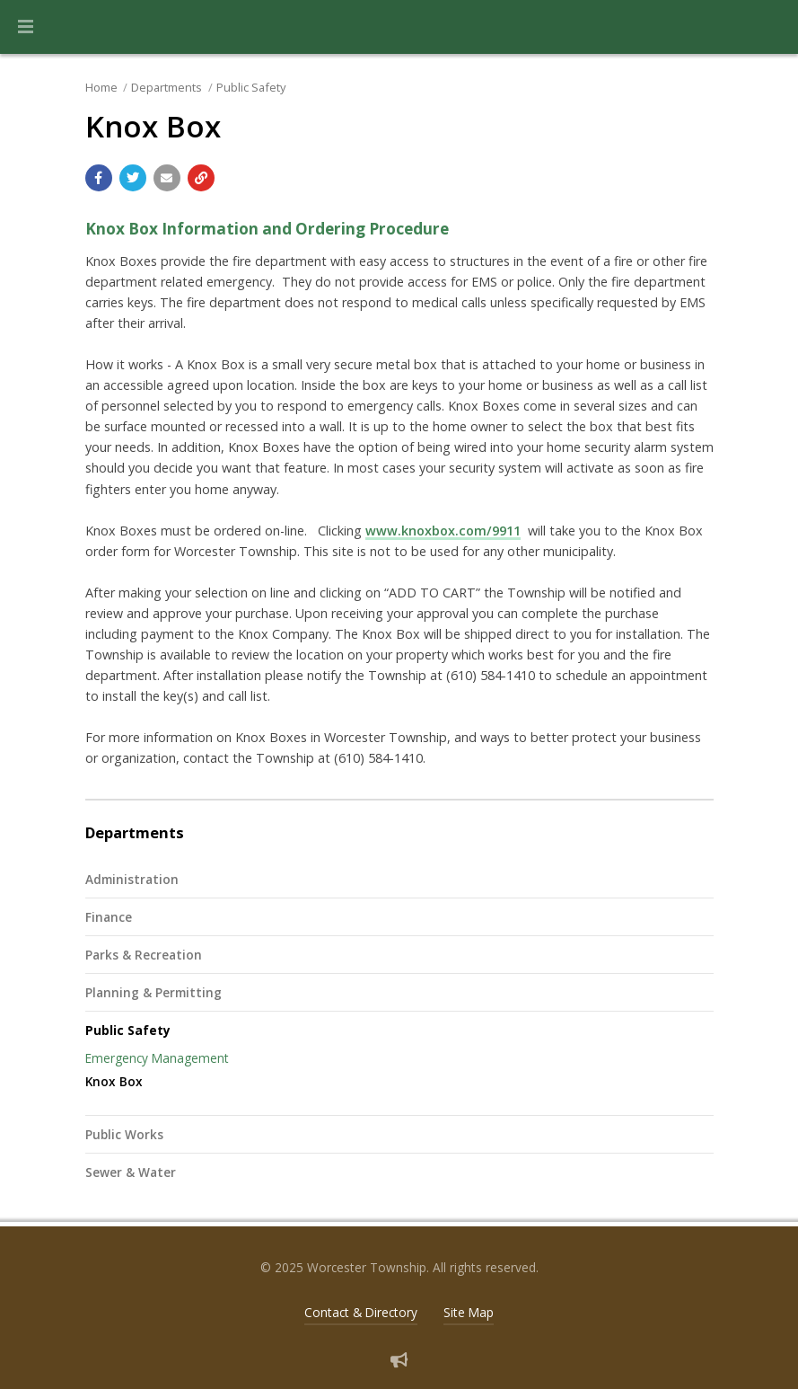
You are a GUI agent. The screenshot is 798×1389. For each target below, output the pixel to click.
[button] (25, 27)
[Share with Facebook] (98, 177)
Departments (166, 87)
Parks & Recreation (143, 954)
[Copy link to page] (201, 177)
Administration (132, 879)
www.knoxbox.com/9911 (443, 530)
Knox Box (114, 1081)
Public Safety (250, 87)
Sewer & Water (130, 1172)
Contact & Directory (360, 1312)
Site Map (468, 1312)
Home (101, 87)
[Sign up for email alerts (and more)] (399, 1359)
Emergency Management (157, 1057)
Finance (108, 916)
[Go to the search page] (769, 27)
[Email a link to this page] (166, 177)
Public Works (124, 1134)
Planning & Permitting (153, 992)
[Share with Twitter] (132, 177)
